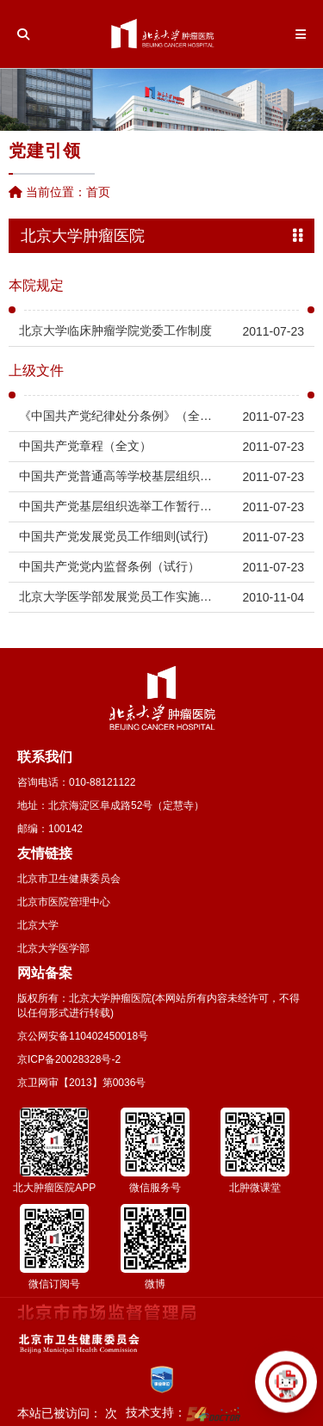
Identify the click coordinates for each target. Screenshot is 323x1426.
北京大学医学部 (53, 948)
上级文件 (36, 371)
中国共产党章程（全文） (85, 446)
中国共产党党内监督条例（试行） (109, 566)
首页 (98, 192)
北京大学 (38, 925)
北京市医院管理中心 (63, 902)
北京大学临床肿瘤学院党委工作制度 (115, 330)
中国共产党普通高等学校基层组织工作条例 (119, 476)
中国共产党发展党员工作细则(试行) (113, 536)
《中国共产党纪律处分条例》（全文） (119, 416)
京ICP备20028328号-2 (69, 1059)
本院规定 (36, 286)
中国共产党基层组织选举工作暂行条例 (119, 506)
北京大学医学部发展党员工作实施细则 (119, 596)
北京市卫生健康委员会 (69, 879)
